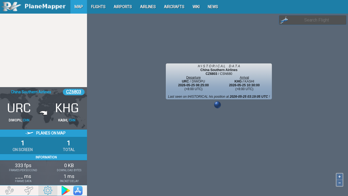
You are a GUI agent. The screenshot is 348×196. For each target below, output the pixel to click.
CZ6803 (73, 91)
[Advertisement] (43, 50)
